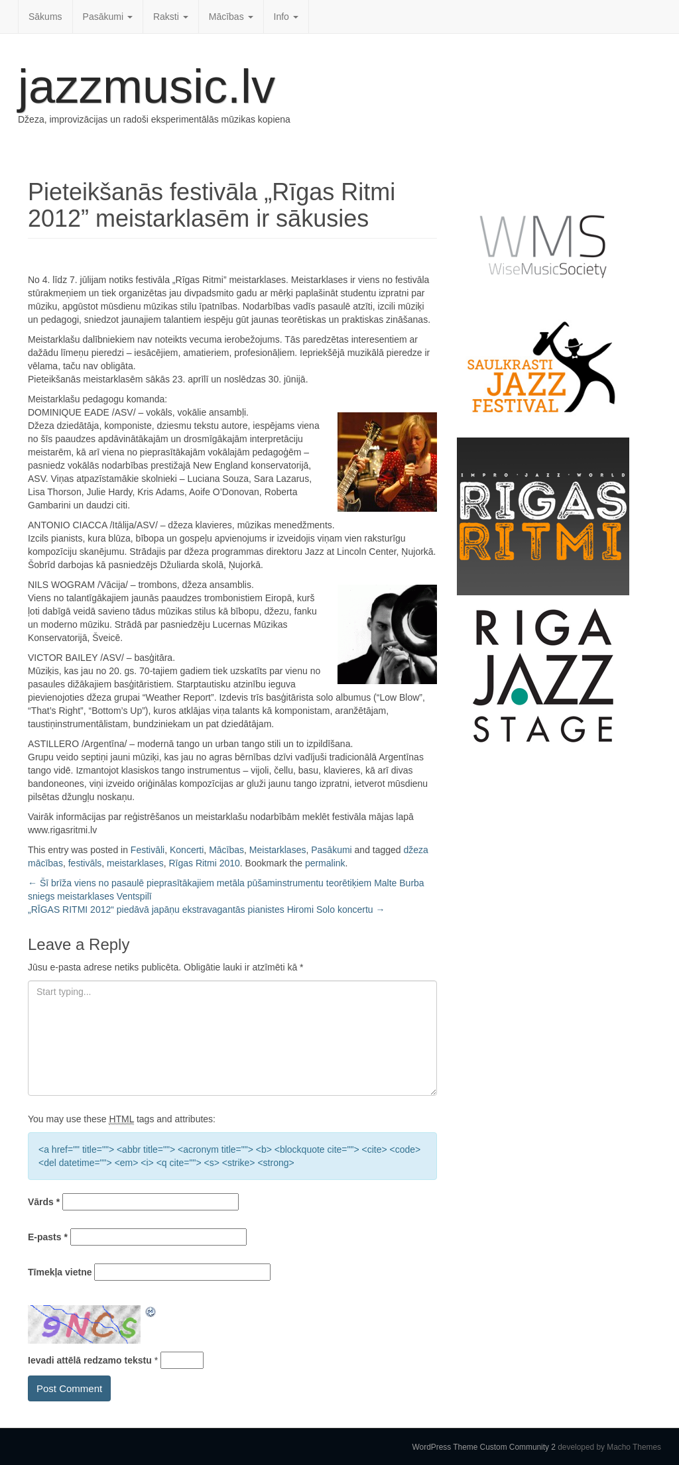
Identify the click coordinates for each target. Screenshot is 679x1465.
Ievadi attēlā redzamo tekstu (90, 1360)
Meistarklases (277, 850)
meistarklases (135, 863)
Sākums (45, 16)
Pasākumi (108, 16)
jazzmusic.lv (146, 86)
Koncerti (187, 850)
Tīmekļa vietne (60, 1272)
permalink (325, 863)
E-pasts (48, 1237)
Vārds (44, 1202)
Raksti (170, 16)
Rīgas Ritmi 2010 (203, 863)
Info (286, 16)
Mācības (231, 16)
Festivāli (147, 850)
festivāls (85, 863)
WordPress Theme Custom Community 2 (484, 1447)
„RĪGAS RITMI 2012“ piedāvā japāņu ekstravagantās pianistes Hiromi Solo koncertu (206, 909)
